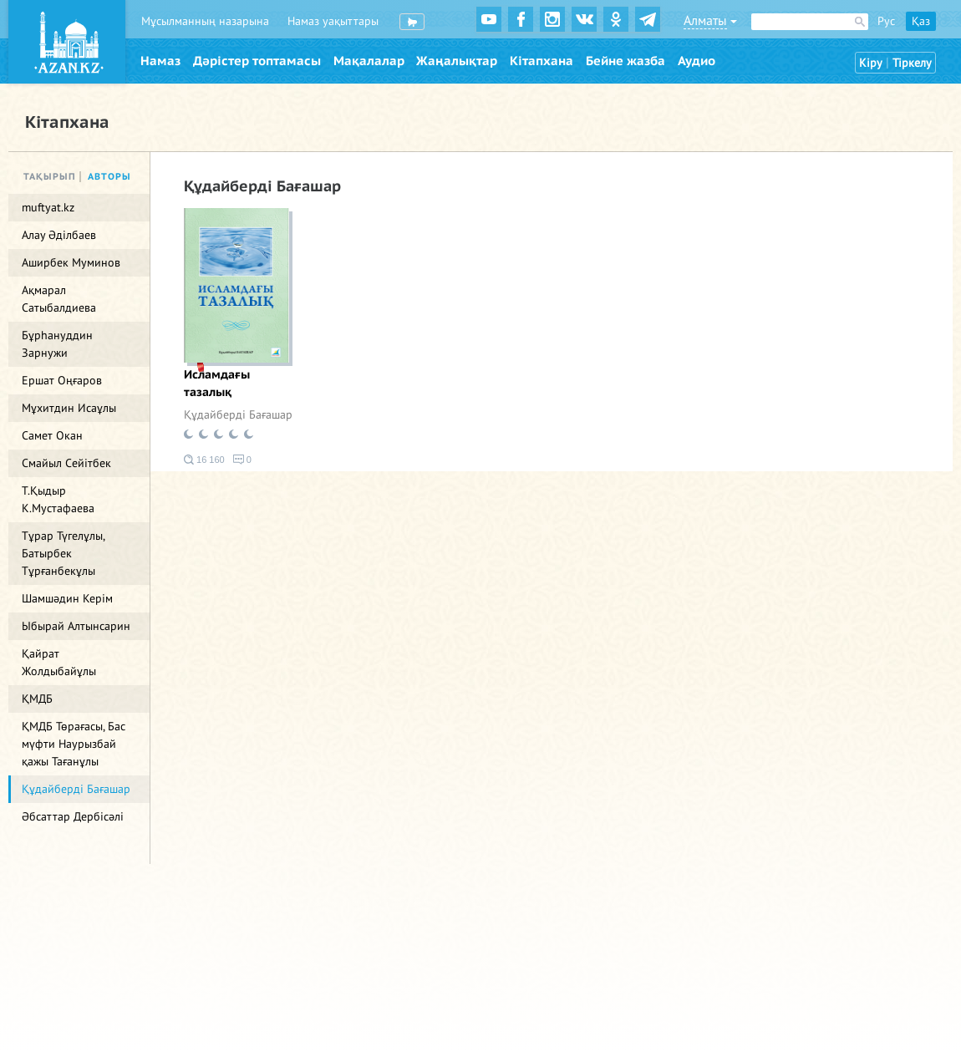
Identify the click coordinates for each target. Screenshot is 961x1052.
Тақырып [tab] (49, 176)
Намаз (160, 61)
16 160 (204, 460)
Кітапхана (541, 61)
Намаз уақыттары (333, 21)
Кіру (870, 63)
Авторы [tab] (109, 176)
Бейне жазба (625, 61)
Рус (886, 21)
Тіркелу (912, 63)
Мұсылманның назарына (205, 21)
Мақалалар (368, 61)
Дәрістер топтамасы (257, 61)
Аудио (696, 61)
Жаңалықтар (456, 61)
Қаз (921, 21)
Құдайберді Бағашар (238, 415)
